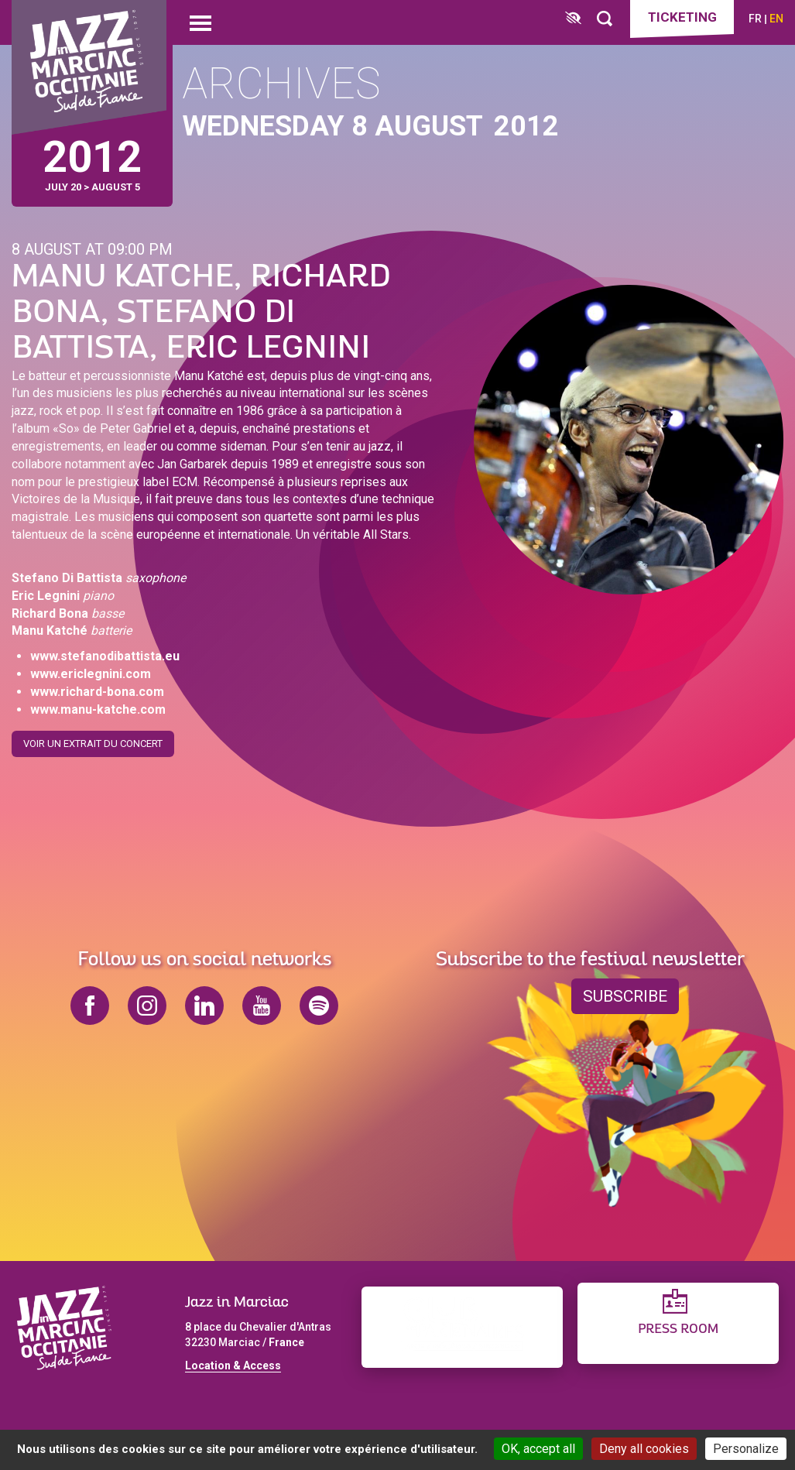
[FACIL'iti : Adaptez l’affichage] (573, 19)
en (776, 18)
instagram (147, 1005)
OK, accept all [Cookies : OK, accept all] (538, 1448)
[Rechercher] (604, 19)
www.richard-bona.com (97, 691)
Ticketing (682, 17)
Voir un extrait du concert (93, 743)
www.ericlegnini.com (90, 673)
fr (755, 18)
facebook (89, 1005)
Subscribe (625, 996)
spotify (319, 1005)
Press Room (678, 1329)
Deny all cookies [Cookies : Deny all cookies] (644, 1448)
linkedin (204, 1005)
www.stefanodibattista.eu (105, 656)
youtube (261, 1005)
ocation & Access (236, 1365)
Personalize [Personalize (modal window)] (746, 1448)
